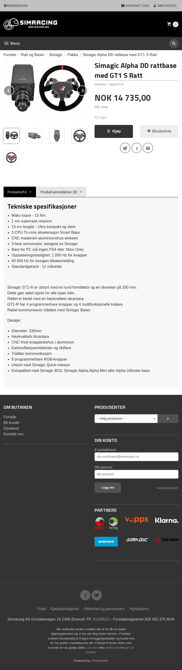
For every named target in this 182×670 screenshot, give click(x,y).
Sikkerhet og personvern (104, 609)
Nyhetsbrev (139, 609)
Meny (12, 43)
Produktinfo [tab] (17, 192)
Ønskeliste (159, 131)
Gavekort (11, 428)
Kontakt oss (13, 434)
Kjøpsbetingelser (65, 609)
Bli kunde (11, 423)
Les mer (93, 647)
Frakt (41, 609)
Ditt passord (103, 467)
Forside (10, 55)
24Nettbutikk (99, 660)
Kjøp (114, 131)
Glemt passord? (167, 488)
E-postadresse (105, 450)
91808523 (101, 619)
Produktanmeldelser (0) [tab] (58, 192)
